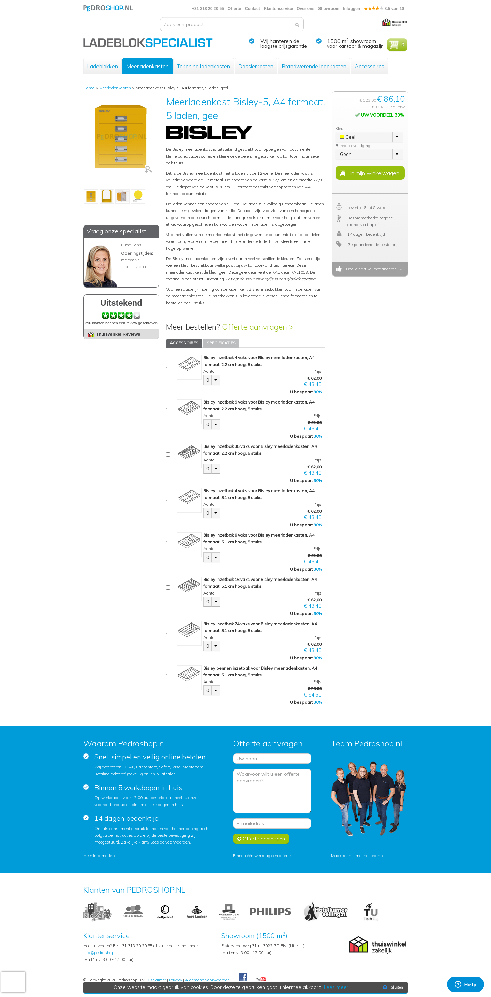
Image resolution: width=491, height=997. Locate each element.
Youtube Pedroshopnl (261, 979)
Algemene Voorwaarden (207, 979)
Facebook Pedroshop (243, 977)
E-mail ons (131, 244)
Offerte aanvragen (261, 839)
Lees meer (336, 987)
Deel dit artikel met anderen (370, 269)
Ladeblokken (102, 66)
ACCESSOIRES (184, 343)
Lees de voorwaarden (170, 842)
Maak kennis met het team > (357, 855)
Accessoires (369, 66)
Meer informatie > (99, 855)
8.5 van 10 (384, 8)
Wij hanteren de (279, 41)
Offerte (234, 8)
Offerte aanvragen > (258, 327)
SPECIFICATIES (221, 343)
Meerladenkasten (147, 66)
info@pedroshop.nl (101, 952)
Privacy (175, 979)
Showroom (328, 8)
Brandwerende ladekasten (314, 66)
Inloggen (351, 8)
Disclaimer (156, 979)
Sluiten (392, 987)
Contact (252, 8)
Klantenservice (278, 8)
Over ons (305, 8)
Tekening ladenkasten (203, 66)
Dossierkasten (255, 66)
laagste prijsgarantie (283, 46)
